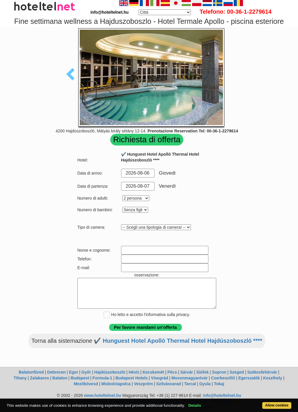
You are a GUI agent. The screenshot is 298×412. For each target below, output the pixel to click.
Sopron (219, 372)
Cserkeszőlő (223, 378)
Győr (86, 372)
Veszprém (143, 383)
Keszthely (272, 378)
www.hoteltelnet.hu (102, 395)
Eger (73, 372)
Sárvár (186, 372)
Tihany (20, 378)
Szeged (237, 372)
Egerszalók (249, 378)
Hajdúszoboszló (109, 372)
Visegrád (159, 378)
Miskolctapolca (115, 383)
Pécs (172, 372)
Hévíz (134, 372)
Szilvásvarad (168, 383)
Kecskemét (153, 372)
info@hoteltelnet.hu (222, 395)
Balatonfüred (31, 372)
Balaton (59, 378)
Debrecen (56, 372)
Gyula (205, 383)
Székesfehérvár (262, 372)
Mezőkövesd (86, 383)
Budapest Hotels (132, 378)
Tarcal (190, 383)
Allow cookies (276, 405)
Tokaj (219, 383)
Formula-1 (102, 378)
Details (194, 405)
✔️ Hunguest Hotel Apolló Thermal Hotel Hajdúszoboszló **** (178, 341)
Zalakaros (39, 378)
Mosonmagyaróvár (189, 378)
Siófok (202, 372)
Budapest (80, 378)
